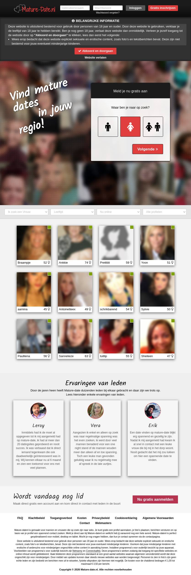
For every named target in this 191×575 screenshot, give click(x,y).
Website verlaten (95, 57)
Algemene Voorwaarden (158, 518)
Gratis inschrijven (163, 8)
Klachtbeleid (36, 518)
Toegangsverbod (61, 518)
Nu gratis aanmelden (155, 499)
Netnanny (77, 551)
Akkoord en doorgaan (95, 51)
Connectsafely (93, 551)
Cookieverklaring (126, 518)
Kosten (82, 518)
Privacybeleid (101, 518)
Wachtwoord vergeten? (107, 12)
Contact (85, 523)
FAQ (20, 518)
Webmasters (103, 523)
